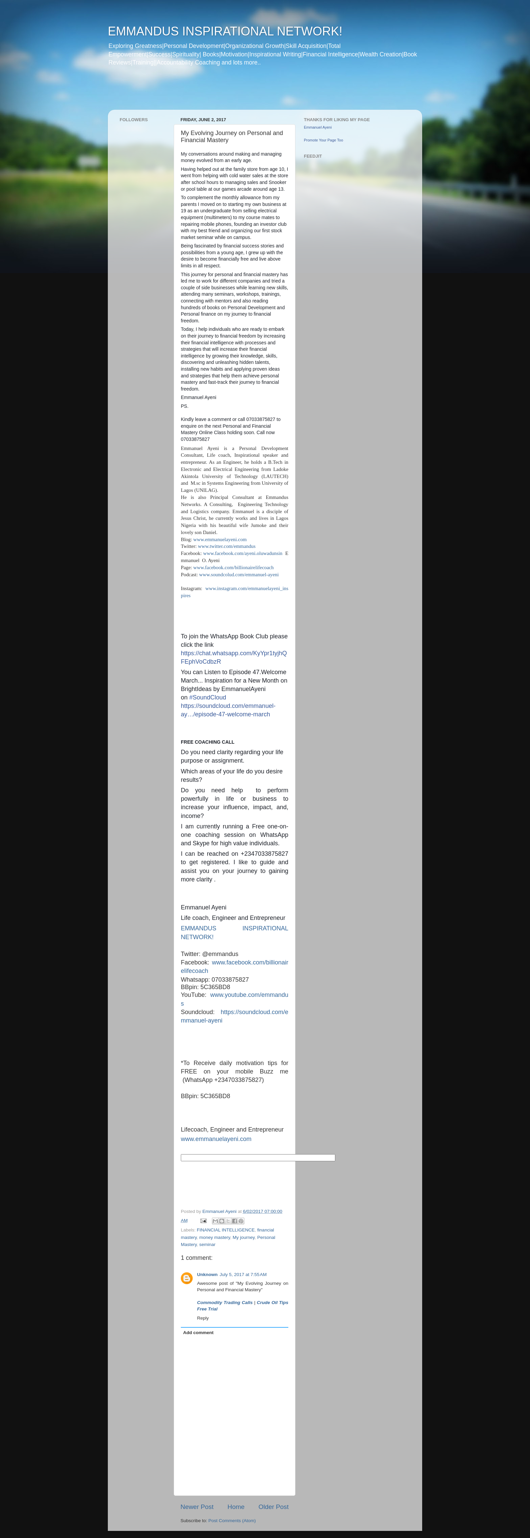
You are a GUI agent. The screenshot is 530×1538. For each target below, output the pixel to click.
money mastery (214, 1237)
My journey (244, 1237)
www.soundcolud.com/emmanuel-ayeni (239, 574)
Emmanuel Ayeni (318, 127)
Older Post (274, 1506)
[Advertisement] (238, 92)
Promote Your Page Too (323, 140)
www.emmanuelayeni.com (216, 1139)
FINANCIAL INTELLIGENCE (226, 1229)
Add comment (198, 1332)
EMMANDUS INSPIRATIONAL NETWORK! (225, 31)
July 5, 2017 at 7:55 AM (243, 1274)
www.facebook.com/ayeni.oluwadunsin (242, 553)
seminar (207, 1244)
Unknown (207, 1274)
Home (235, 1506)
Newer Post (197, 1506)
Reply (203, 1318)
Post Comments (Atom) (232, 1520)
